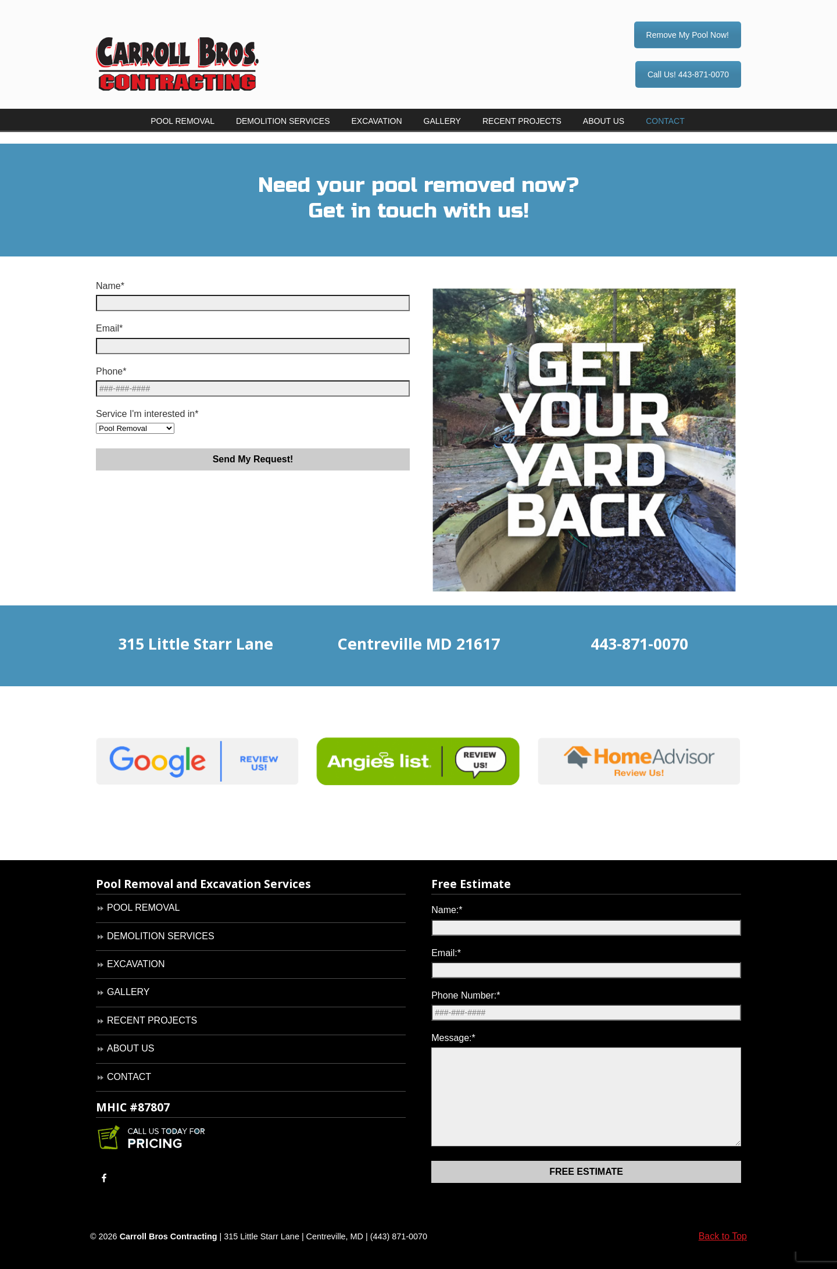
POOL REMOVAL (143, 907)
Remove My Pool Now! (687, 35)
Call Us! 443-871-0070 (688, 74)
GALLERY (128, 992)
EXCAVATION (136, 964)
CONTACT (129, 1077)
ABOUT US (131, 1048)
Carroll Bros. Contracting (197, 47)
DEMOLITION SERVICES (160, 936)
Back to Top (723, 1254)
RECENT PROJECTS (152, 1020)
